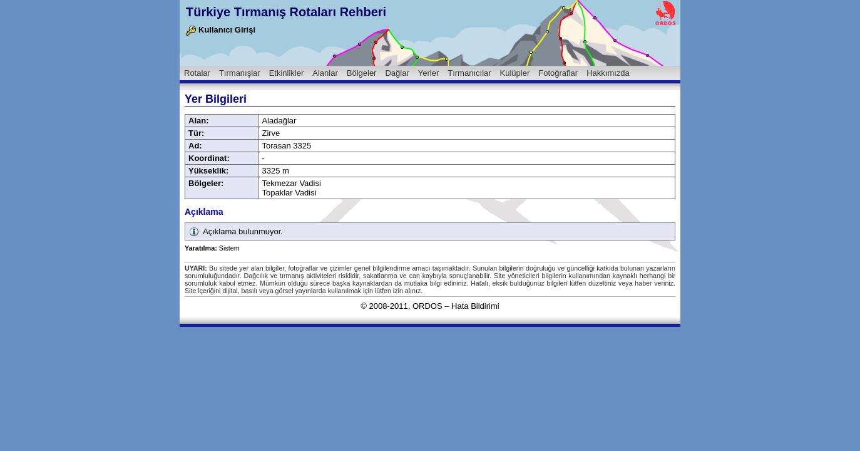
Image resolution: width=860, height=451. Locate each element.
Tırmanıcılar (469, 73)
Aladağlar (279, 120)
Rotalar (197, 73)
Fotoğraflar (558, 73)
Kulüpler (515, 73)
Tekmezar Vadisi (291, 183)
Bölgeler (362, 73)
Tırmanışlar (239, 73)
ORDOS (427, 306)
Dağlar (397, 73)
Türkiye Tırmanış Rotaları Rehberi (286, 12)
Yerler (428, 73)
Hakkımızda (608, 73)
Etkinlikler (286, 73)
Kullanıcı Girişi (220, 29)
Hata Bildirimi (475, 306)
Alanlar (324, 73)
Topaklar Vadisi (289, 192)
